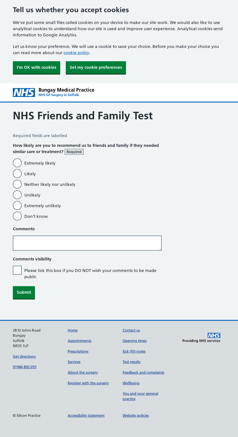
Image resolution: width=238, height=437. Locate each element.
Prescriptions (78, 351)
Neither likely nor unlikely (49, 184)
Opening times (135, 341)
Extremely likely (40, 163)
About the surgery (83, 372)
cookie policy (76, 52)
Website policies (136, 415)
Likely (30, 173)
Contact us (131, 330)
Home (73, 330)
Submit (24, 292)
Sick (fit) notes (134, 351)
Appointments (79, 341)
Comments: (24, 228)
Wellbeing (131, 383)
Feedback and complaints (143, 372)
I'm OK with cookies (36, 67)
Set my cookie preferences (96, 67)
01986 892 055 (25, 367)
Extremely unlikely (42, 205)
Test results (131, 362)
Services (74, 362)
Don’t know (36, 216)
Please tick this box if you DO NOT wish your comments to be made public (90, 273)
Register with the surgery (88, 383)
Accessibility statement (86, 415)
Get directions (24, 356)
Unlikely (32, 195)
